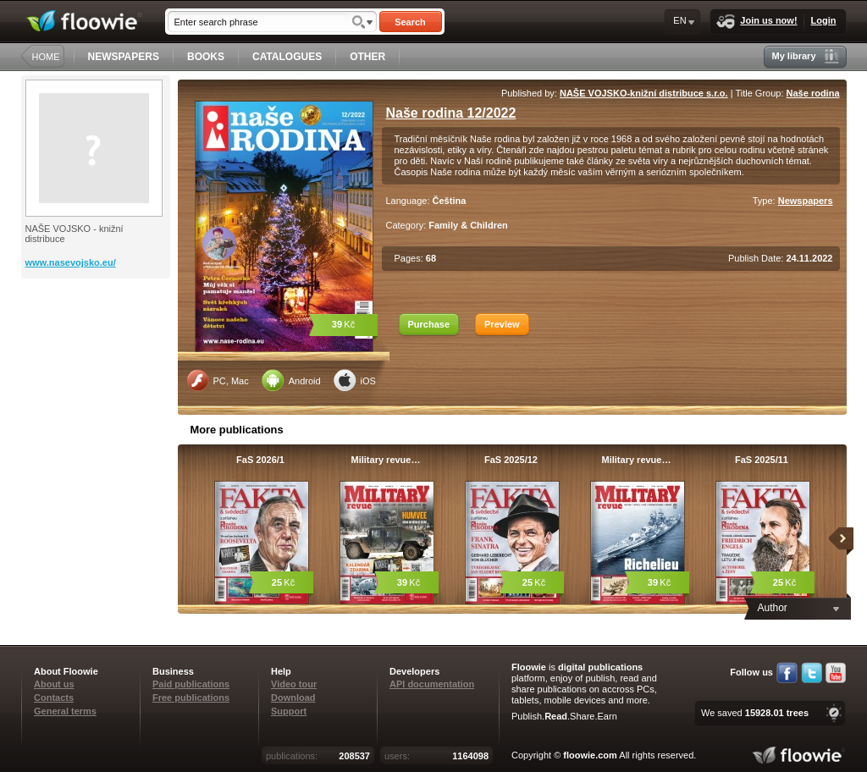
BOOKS (205, 57)
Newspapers (805, 201)
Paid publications (190, 684)
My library (805, 56)
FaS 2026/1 (260, 460)
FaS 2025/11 (761, 460)
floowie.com (590, 755)
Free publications (190, 697)
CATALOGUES (287, 57)
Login (824, 20)
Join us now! (756, 21)
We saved (755, 713)
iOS (355, 380)
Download (293, 697)
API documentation (431, 684)
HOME (46, 57)
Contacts (54, 697)
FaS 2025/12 (511, 460)
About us (54, 684)
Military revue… (386, 460)
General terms (65, 711)
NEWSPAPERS (123, 57)
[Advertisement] (97, 346)
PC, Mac (217, 380)
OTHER (367, 57)
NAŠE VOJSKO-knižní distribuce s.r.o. (644, 93)
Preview (502, 324)
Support (288, 711)
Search (410, 22)
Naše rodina (813, 93)
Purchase (429, 324)
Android (291, 380)
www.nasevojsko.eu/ (70, 262)
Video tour (294, 684)
